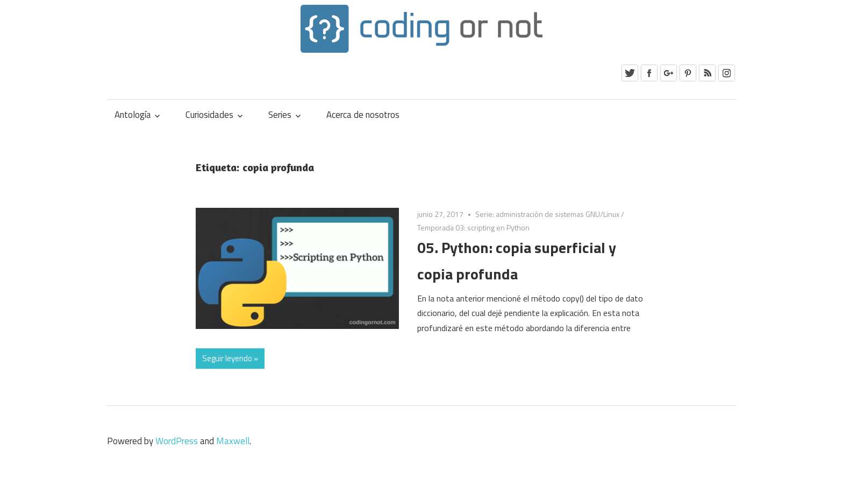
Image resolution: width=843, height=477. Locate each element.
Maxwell (232, 441)
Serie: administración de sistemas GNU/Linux (547, 214)
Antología (133, 115)
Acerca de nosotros (362, 115)
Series (279, 115)
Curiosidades (209, 115)
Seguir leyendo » (230, 358)
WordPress (176, 441)
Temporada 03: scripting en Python (473, 227)
